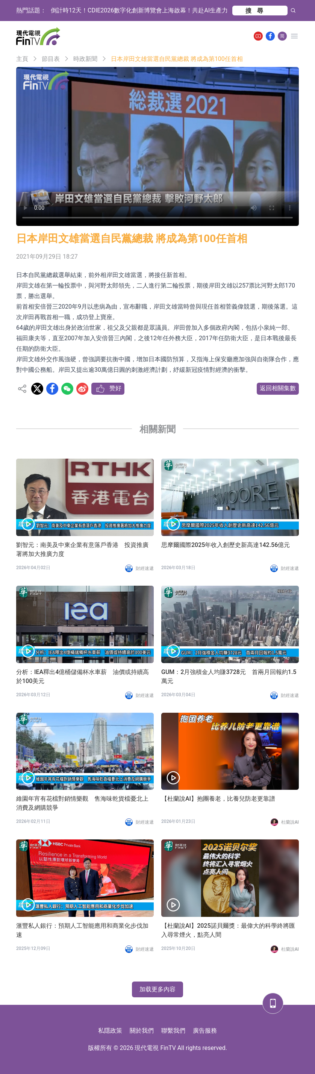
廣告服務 (205, 1030)
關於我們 (142, 1030)
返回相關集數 (278, 388)
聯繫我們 (173, 1030)
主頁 (22, 58)
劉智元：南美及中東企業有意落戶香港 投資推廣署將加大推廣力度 (82, 549)
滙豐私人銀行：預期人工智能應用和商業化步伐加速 (82, 930)
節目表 (51, 58)
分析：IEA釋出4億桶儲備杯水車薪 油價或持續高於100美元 (82, 676)
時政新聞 (85, 58)
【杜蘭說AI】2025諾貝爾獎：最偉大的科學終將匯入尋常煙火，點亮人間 (228, 930)
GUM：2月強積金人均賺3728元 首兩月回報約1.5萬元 (228, 676)
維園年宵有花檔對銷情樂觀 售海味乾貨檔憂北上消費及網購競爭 (82, 803)
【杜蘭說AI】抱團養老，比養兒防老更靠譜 (218, 798)
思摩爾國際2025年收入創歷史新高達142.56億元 (225, 544)
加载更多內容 (157, 989)
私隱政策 (110, 1030)
